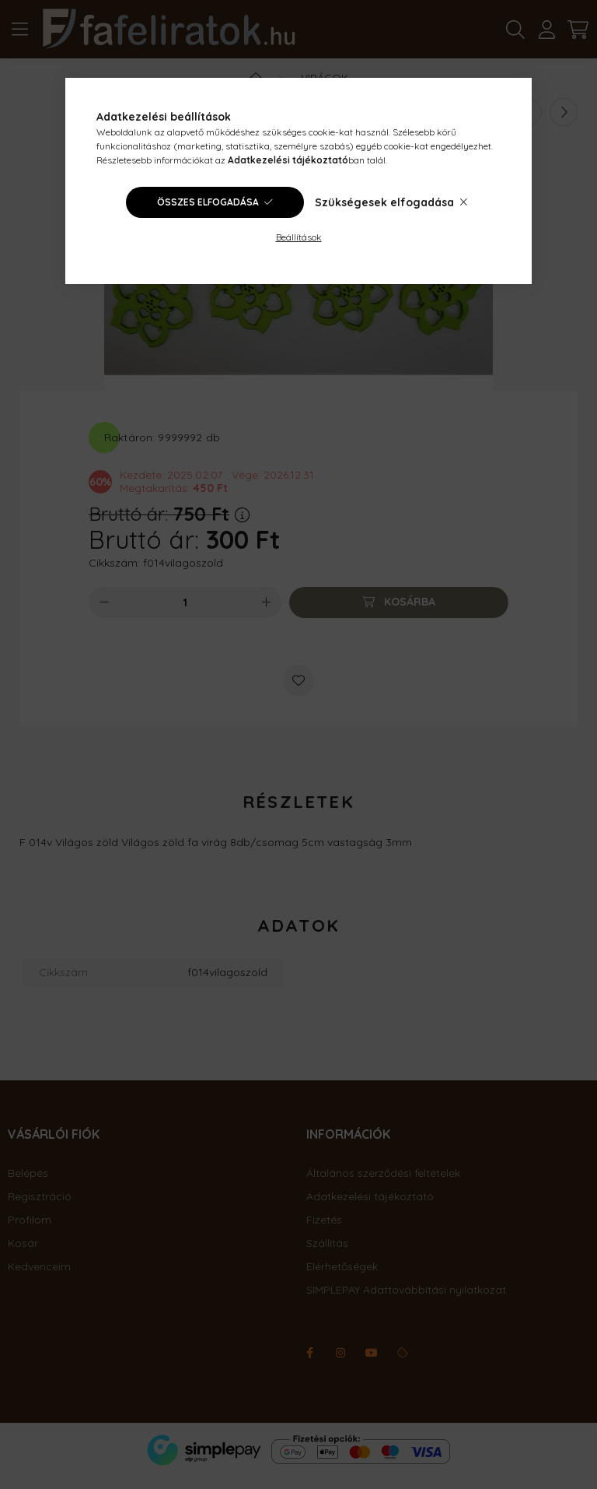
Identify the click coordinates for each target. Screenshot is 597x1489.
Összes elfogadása (208, 202)
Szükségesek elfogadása (384, 202)
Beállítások (299, 237)
